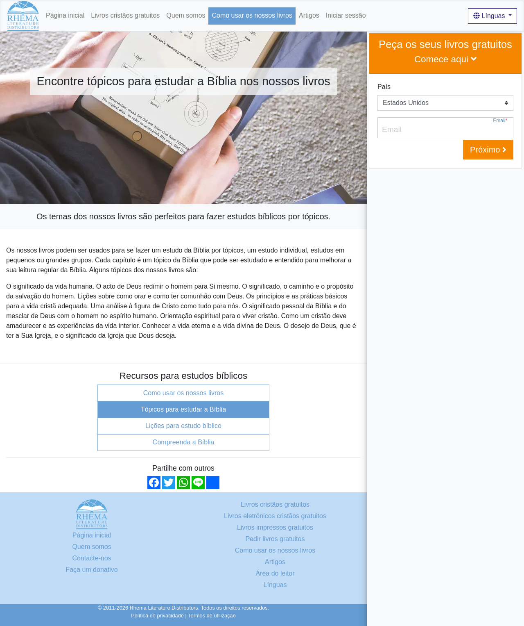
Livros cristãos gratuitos (125, 15)
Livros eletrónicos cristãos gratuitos (275, 515)
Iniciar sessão (346, 15)
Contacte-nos (91, 558)
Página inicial (65, 15)
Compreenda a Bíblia (183, 442)
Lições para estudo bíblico (183, 425)
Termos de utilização (212, 615)
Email (500, 121)
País (384, 86)
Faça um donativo (91, 569)
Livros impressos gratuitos (275, 527)
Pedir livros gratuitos (275, 538)
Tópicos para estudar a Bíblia (183, 409)
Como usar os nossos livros (252, 15)
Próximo (488, 149)
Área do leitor (274, 573)
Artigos (309, 15)
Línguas (490, 15)
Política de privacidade (157, 615)
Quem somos (185, 15)
